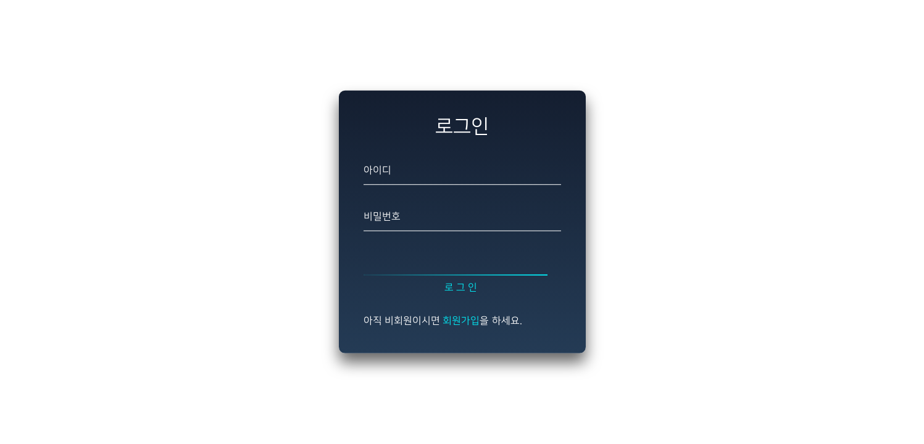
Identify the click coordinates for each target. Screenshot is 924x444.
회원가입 (461, 321)
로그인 (462, 288)
